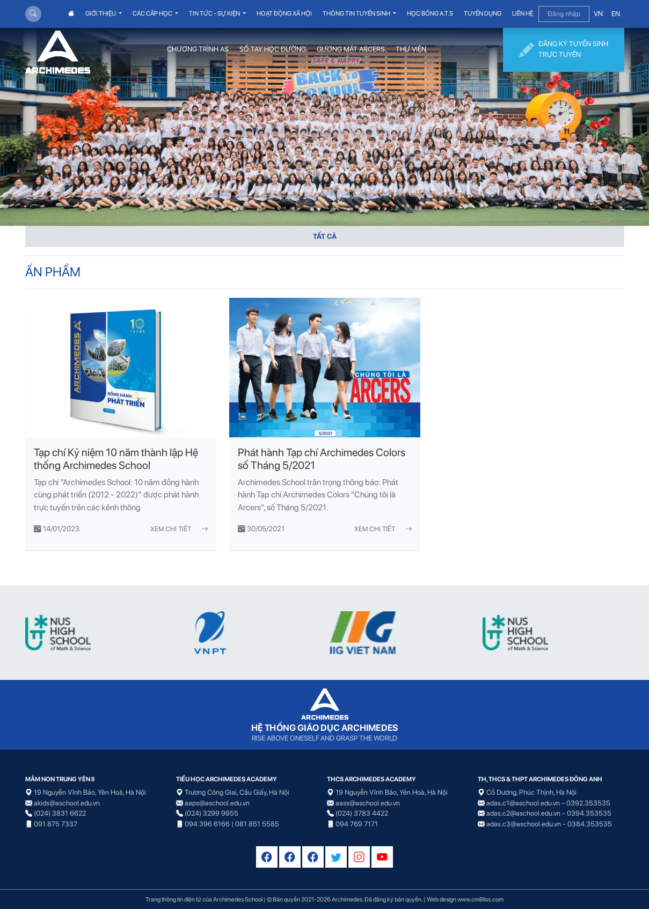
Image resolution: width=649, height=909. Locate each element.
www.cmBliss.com (480, 899)
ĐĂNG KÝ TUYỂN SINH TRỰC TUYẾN (563, 50)
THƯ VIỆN (411, 49)
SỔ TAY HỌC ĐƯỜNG (272, 49)
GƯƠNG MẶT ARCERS (351, 49)
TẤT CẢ (325, 236)
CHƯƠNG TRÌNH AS (198, 49)
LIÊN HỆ (522, 13)
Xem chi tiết (179, 529)
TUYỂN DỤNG (482, 13)
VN (598, 14)
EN (615, 14)
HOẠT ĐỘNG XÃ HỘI (284, 13)
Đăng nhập (564, 14)
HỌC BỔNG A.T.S (430, 13)
